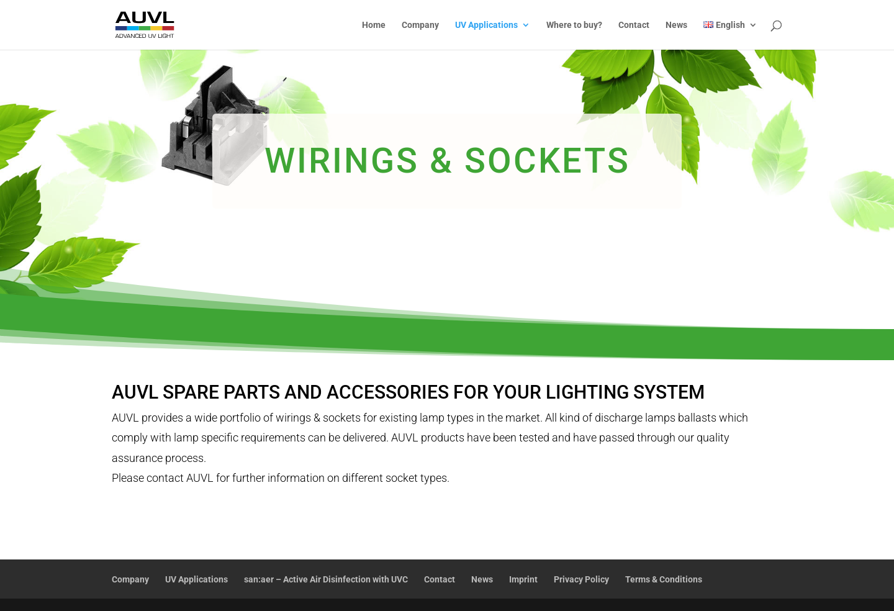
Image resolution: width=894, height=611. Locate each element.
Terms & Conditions (663, 579)
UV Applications (486, 25)
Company (420, 25)
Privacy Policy (581, 579)
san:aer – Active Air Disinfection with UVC (326, 579)
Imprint (523, 579)
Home (374, 25)
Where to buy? (574, 25)
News (676, 25)
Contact (633, 25)
